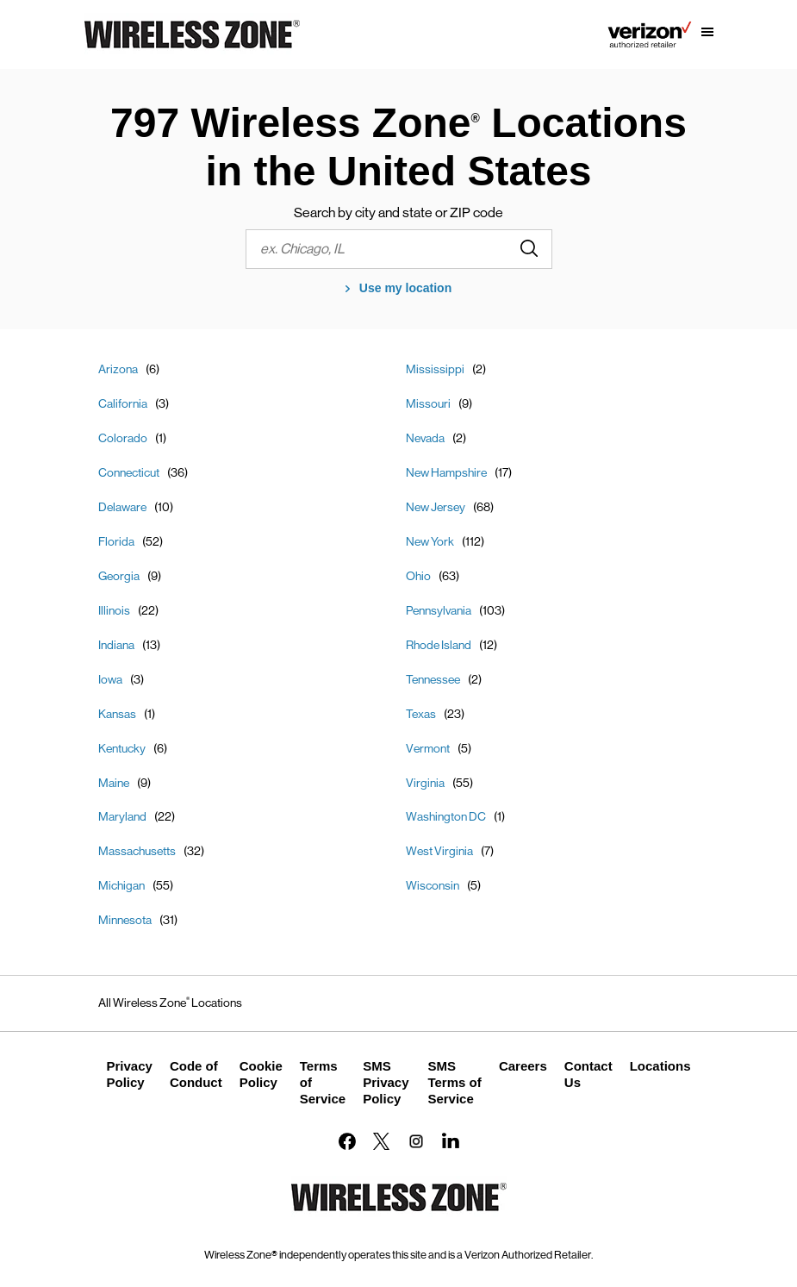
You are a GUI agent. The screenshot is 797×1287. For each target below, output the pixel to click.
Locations (660, 1066)
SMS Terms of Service (454, 1082)
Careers (523, 1066)
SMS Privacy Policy (385, 1082)
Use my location (405, 288)
